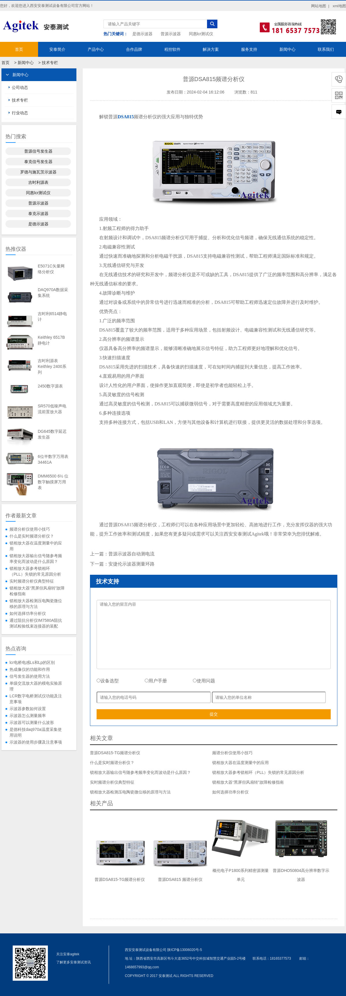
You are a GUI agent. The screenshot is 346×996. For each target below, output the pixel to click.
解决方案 (211, 49)
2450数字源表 (50, 386)
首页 (19, 49)
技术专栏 (50, 62)
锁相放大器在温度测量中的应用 (36, 546)
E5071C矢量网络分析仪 (51, 269)
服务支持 (249, 49)
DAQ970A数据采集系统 (53, 292)
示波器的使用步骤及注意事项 (36, 742)
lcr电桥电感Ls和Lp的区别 (32, 662)
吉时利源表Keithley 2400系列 (52, 366)
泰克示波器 (38, 213)
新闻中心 (287, 49)
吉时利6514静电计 (52, 316)
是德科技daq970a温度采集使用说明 (36, 732)
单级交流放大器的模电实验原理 (36, 686)
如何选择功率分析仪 (28, 613)
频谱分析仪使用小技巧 (30, 529)
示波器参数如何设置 (28, 708)
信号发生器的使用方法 (30, 676)
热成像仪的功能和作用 (30, 669)
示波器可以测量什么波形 (32, 722)
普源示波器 (171, 33)
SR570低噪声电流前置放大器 (52, 409)
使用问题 (204, 680)
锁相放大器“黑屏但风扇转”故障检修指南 (37, 591)
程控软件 (172, 49)
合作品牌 (134, 49)
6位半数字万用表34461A (53, 459)
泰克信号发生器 (38, 161)
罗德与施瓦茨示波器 (38, 172)
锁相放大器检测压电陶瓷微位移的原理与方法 (36, 603)
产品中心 (96, 49)
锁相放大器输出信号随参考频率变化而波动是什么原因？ (36, 558)
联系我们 (326, 49)
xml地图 (339, 6)
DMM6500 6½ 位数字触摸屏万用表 (53, 482)
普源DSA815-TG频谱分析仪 (115, 752)
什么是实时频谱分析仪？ (32, 536)
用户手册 (156, 680)
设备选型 (108, 680)
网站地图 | (320, 6)
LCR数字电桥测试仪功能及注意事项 (36, 699)
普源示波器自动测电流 (131, 553)
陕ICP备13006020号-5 (184, 950)
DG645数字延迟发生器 (52, 434)
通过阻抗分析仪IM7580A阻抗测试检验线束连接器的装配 (36, 623)
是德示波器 (142, 33)
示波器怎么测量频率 (28, 715)
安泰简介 (57, 49)
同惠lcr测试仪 (201, 33)
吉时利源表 (38, 182)
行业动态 (20, 113)
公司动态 (20, 87)
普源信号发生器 (38, 151)
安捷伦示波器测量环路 (131, 563)
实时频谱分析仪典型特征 (32, 581)
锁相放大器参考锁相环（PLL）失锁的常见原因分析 (35, 571)
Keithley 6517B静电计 (51, 340)
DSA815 (126, 116)
